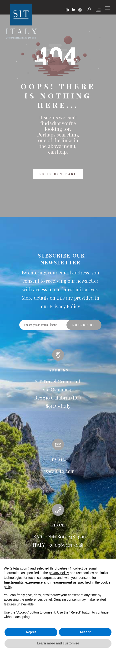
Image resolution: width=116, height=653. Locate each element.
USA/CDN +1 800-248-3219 (58, 536)
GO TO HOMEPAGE (58, 174)
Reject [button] (31, 632)
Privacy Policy (65, 306)
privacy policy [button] (59, 573)
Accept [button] (85, 632)
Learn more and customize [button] (58, 643)
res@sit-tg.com (58, 471)
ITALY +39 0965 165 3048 (58, 544)
